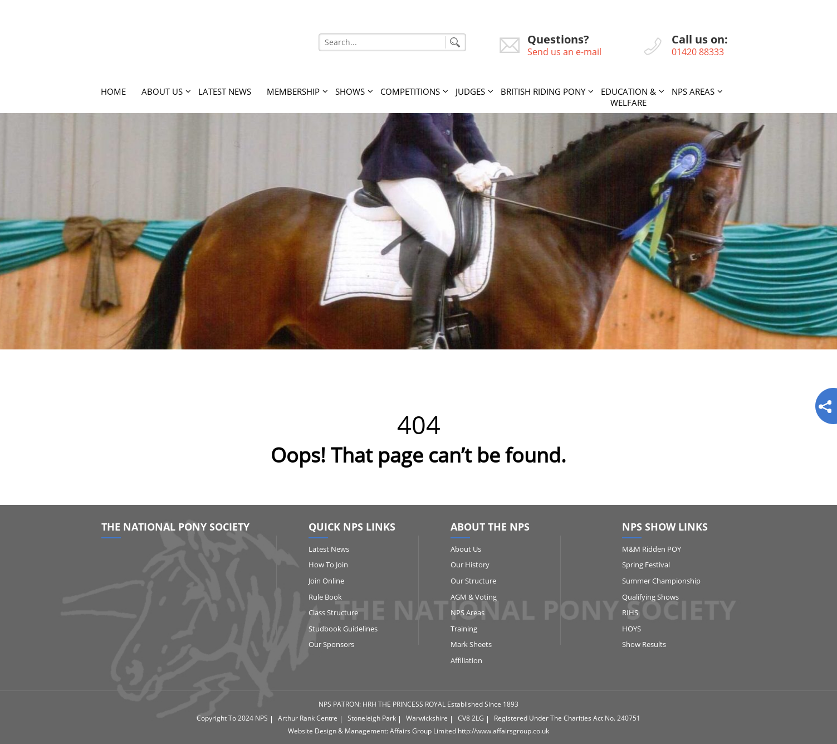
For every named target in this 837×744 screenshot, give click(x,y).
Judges (470, 91)
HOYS (631, 629)
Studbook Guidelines (343, 629)
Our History (470, 565)
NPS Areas (693, 91)
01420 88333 (698, 52)
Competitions (410, 91)
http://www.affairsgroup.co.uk (503, 731)
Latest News (224, 91)
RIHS (630, 612)
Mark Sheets (471, 644)
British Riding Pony (543, 91)
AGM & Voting (474, 597)
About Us (162, 91)
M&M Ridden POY (651, 549)
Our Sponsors (331, 644)
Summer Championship (661, 581)
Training (464, 629)
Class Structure (333, 612)
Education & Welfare (628, 97)
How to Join (328, 565)
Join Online (326, 581)
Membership (293, 91)
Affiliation (466, 660)
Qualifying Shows (650, 597)
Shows (350, 91)
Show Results (644, 644)
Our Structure (473, 581)
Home (113, 91)
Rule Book (325, 597)
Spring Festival (646, 565)
